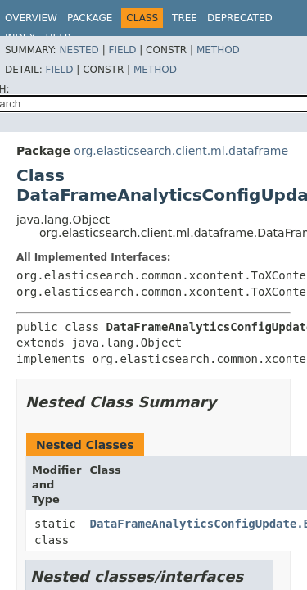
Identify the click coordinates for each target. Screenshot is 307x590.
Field (122, 50)
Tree (184, 18)
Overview (31, 18)
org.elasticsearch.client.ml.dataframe (181, 150)
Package (89, 18)
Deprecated (240, 18)
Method (218, 50)
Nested (78, 50)
